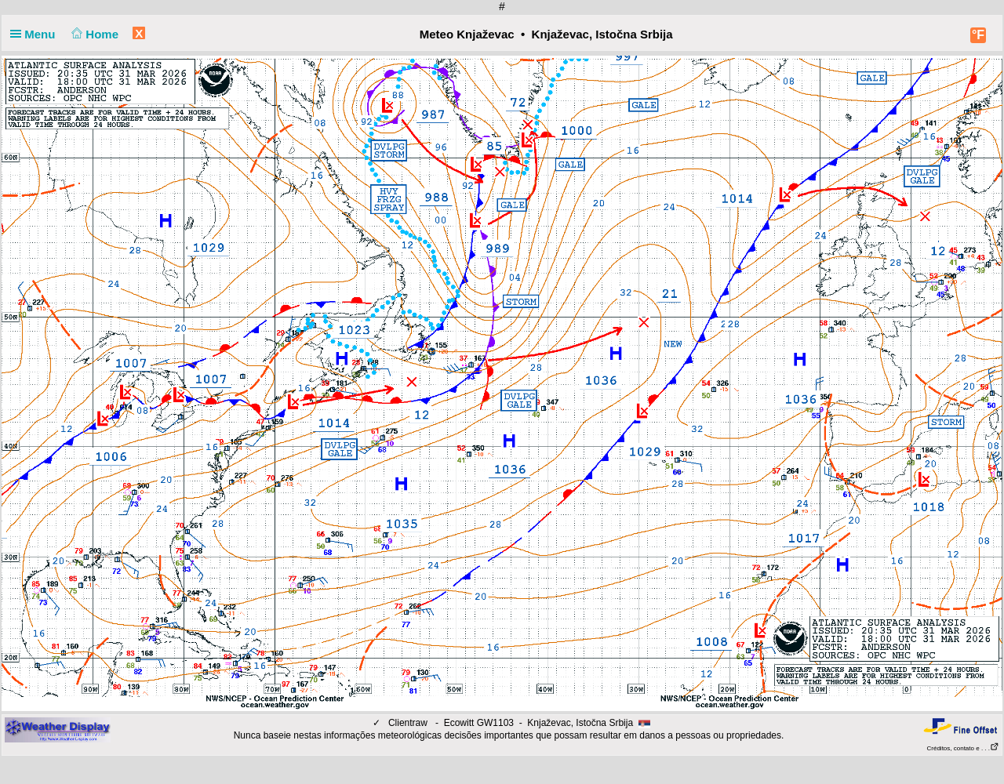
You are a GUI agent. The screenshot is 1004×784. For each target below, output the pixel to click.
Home (94, 34)
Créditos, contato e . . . (963, 748)
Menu (36, 34)
